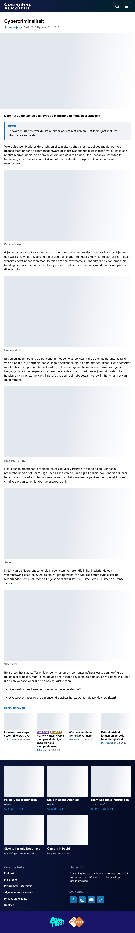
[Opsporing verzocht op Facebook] (73, 899)
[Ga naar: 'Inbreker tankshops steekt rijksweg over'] (19, 732)
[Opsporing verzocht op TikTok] (100, 899)
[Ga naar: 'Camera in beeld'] (67, 835)
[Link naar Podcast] (34, 873)
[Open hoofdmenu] (127, 6)
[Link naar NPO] (77, 922)
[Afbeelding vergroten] (128, 172)
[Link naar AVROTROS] (57, 922)
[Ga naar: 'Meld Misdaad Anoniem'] (67, 788)
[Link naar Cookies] (34, 905)
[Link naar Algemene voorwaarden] (34, 892)
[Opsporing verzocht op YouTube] (91, 899)
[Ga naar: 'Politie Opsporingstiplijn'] (24, 788)
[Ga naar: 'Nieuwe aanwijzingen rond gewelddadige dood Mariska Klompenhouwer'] (51, 732)
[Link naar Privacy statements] (34, 898)
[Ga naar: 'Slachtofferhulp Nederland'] (24, 835)
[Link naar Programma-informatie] (34, 886)
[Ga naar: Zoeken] (117, 6)
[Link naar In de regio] (34, 879)
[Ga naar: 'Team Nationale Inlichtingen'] (111, 788)
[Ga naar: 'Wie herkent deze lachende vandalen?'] (83, 732)
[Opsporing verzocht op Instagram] (82, 899)
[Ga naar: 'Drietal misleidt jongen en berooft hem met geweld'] (116, 732)
